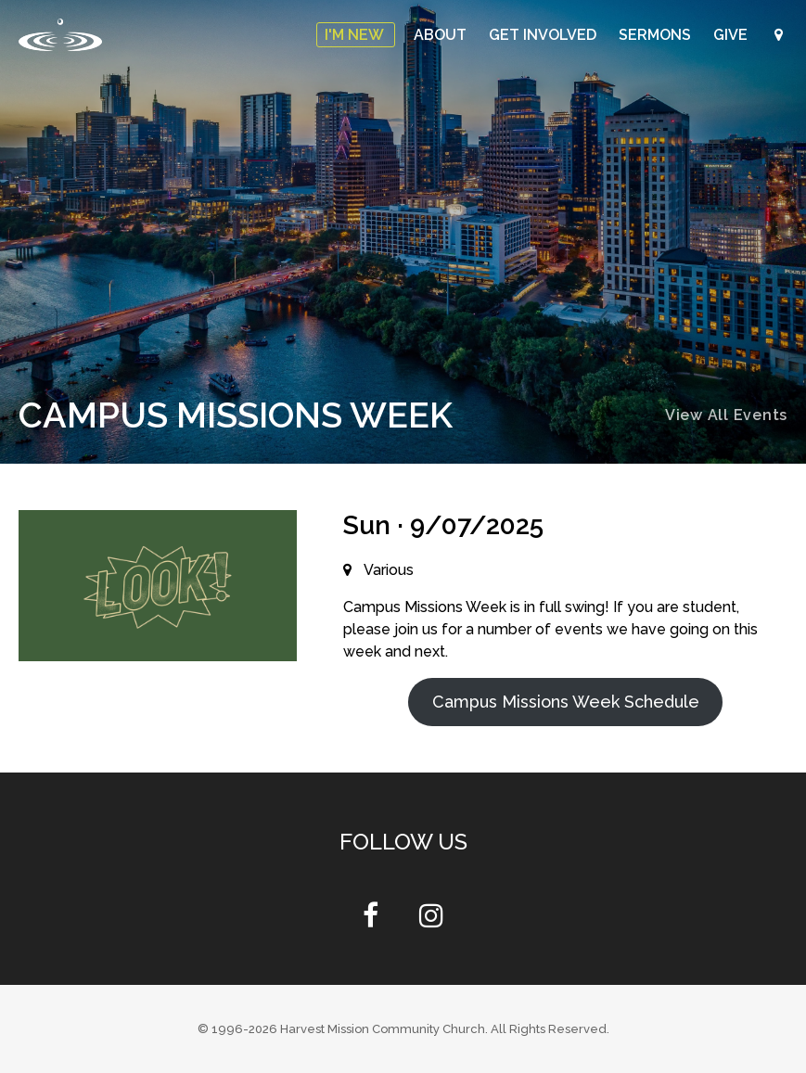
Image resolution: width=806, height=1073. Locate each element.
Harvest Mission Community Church (382, 1029)
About (442, 35)
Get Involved (544, 35)
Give (732, 35)
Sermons (657, 35)
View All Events (726, 415)
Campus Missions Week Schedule (565, 701)
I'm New (356, 35)
